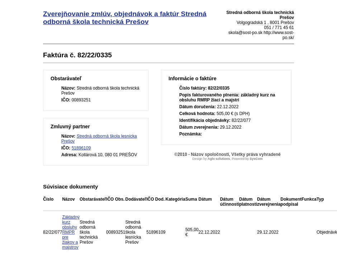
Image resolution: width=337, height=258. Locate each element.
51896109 (81, 147)
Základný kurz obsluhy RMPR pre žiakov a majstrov (71, 232)
